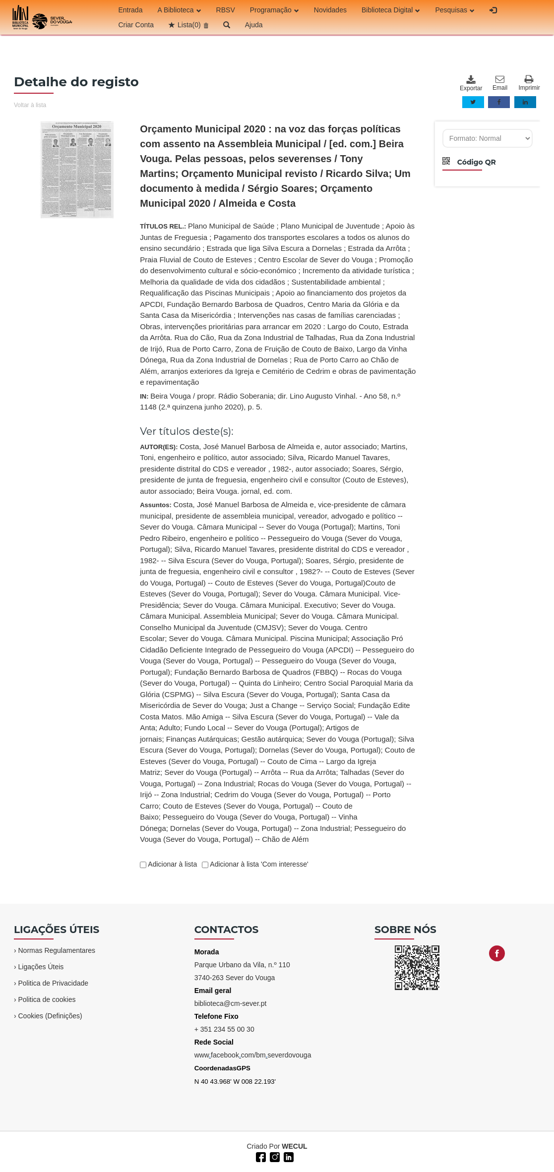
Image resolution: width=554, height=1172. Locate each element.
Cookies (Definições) (50, 1016)
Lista (189, 25)
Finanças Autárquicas (201, 739)
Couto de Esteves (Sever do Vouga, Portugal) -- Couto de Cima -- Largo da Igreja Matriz (277, 761)
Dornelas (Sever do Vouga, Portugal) (319, 750)
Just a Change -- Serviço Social (301, 705)
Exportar (471, 83)
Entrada (130, 10)
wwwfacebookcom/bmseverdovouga (252, 1055)
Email (499, 83)
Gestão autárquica (272, 739)
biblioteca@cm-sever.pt (230, 1003)
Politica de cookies (46, 999)
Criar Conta (136, 25)
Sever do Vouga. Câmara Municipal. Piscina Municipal (258, 638)
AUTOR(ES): (274, 468)
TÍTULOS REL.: (278, 304)
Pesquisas (455, 10)
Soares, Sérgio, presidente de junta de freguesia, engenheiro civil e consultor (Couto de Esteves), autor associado (274, 480)
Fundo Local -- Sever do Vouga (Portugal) (253, 727)
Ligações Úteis (40, 967)
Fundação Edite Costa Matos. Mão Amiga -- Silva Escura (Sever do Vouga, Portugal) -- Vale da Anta (275, 716)
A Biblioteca (179, 10)
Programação (274, 10)
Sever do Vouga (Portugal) (350, 739)
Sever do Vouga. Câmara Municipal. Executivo (259, 605)
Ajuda (254, 25)
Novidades (330, 10)
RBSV (225, 10)
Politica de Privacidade (53, 983)
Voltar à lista (30, 105)
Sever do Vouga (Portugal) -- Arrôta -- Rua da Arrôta (250, 772)
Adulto (170, 727)
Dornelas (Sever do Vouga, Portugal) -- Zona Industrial (260, 828)
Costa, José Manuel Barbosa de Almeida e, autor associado (278, 446)
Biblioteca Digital (391, 10)
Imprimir (529, 83)
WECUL (294, 1146)
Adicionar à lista (171, 864)
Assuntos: (277, 671)
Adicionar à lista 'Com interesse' (258, 864)
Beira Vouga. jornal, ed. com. (244, 491)
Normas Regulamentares (56, 950)
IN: (270, 401)
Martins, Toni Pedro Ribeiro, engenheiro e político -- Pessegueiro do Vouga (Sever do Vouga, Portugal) (271, 538)
